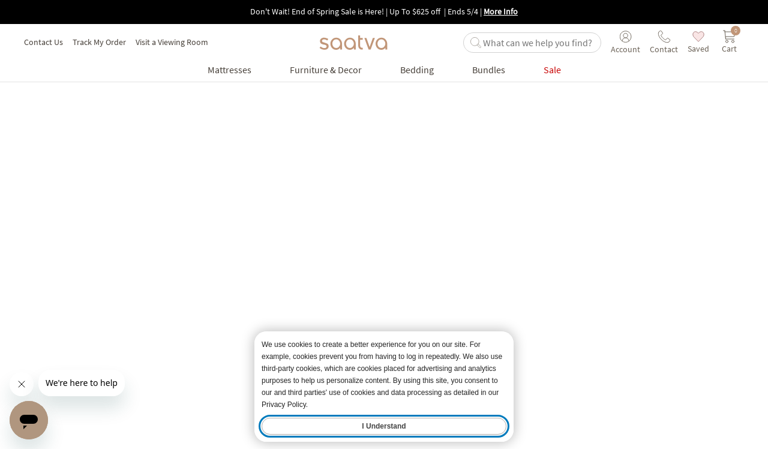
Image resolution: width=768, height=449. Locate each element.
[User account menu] (625, 43)
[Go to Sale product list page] (552, 70)
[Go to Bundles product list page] (488, 70)
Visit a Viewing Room (172, 42)
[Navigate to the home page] (353, 42)
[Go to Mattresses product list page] (229, 70)
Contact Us (43, 42)
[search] (539, 43)
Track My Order (99, 42)
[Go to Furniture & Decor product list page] (326, 70)
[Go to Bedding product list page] (417, 70)
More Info (501, 11)
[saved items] (698, 42)
